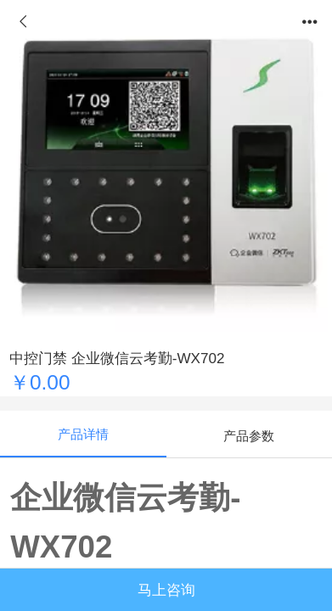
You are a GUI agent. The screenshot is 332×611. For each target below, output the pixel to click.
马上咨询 (166, 590)
